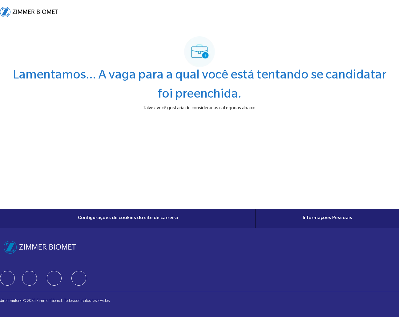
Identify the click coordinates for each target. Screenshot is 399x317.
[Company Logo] (29, 12)
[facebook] (7, 278)
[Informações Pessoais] (327, 218)
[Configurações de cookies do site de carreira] (128, 218)
